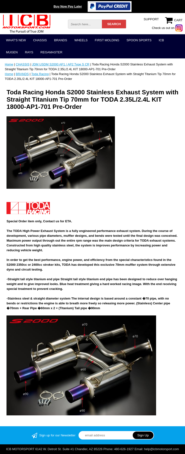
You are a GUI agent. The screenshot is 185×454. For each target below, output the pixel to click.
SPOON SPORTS (139, 40)
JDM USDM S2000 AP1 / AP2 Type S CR (60, 64)
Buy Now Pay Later (67, 6)
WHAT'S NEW (16, 40)
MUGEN (12, 52)
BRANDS (60, 40)
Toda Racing (40, 74)
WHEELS (81, 40)
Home (9, 64)
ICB (161, 40)
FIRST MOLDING (107, 40)
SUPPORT (151, 19)
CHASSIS (40, 40)
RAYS (29, 52)
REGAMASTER (51, 52)
